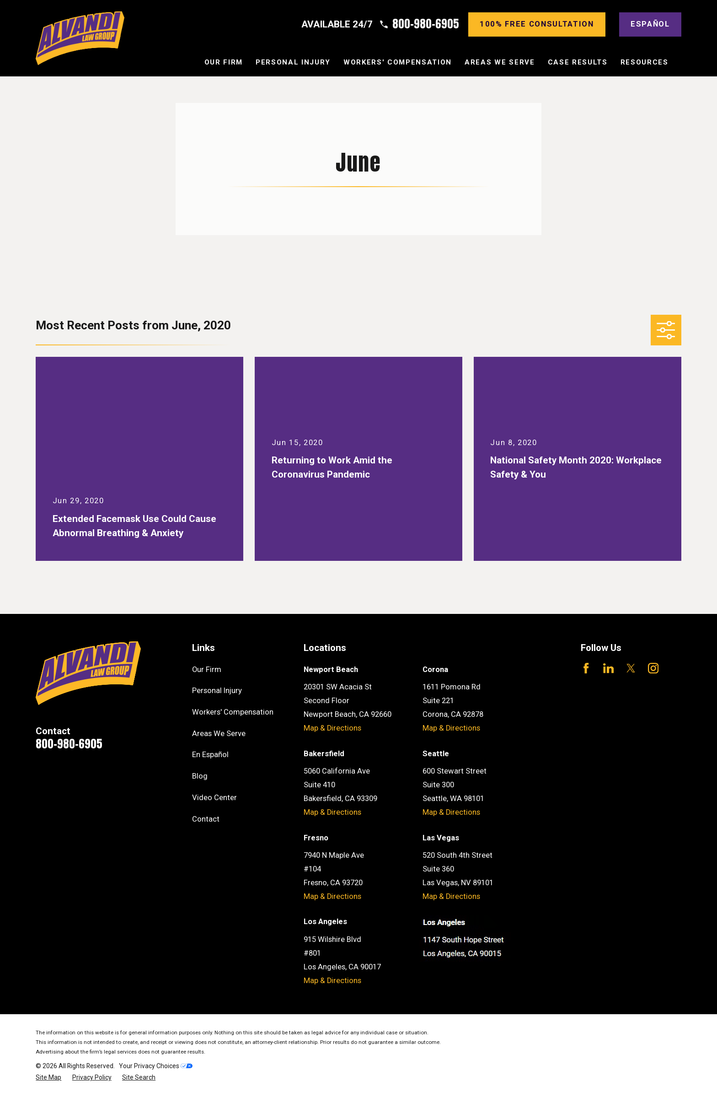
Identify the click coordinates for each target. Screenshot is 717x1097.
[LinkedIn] (608, 668)
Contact (205, 819)
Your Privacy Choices (156, 1066)
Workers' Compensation (232, 712)
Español (650, 24)
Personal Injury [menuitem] (293, 62)
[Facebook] (586, 668)
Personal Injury (217, 690)
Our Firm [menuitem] (223, 62)
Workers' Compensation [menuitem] (397, 62)
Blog (200, 776)
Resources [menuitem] (645, 62)
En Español (210, 754)
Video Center (214, 797)
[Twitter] (631, 668)
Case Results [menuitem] (578, 62)
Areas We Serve (219, 733)
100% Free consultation (537, 24)
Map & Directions (332, 728)
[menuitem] (48, 1077)
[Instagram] (653, 668)
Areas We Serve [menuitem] (500, 62)
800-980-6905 (425, 24)
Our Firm (206, 669)
